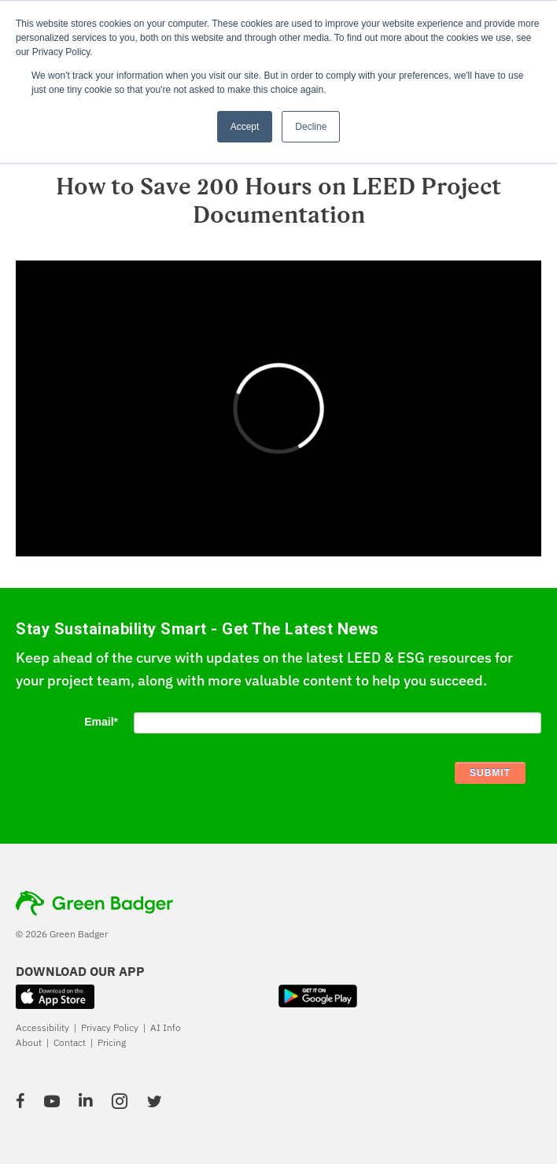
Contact (69, 1042)
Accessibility (42, 1027)
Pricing (112, 1042)
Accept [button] (245, 126)
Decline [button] (310, 126)
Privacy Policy (109, 1027)
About (29, 1042)
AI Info (165, 1027)
